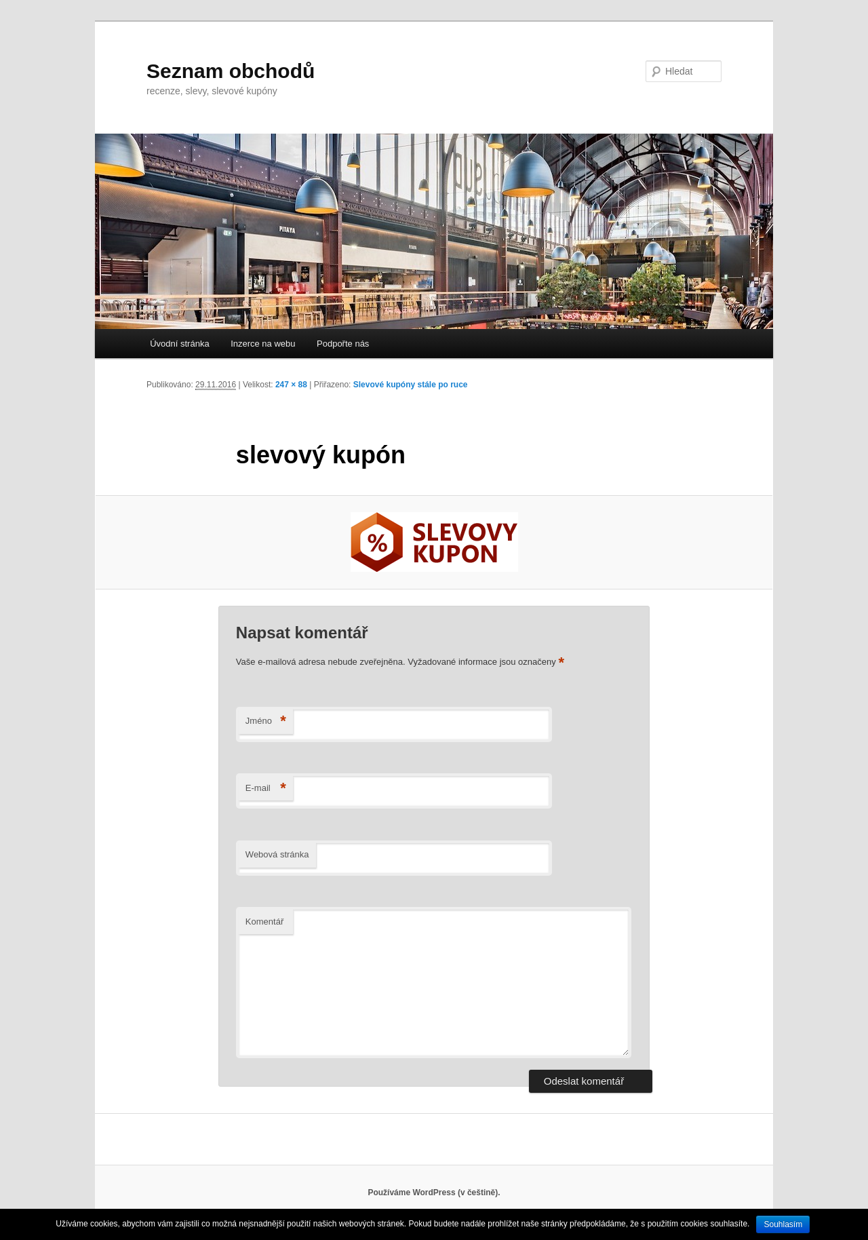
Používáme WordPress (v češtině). (434, 1192)
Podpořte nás (343, 343)
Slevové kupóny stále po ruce (410, 384)
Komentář (264, 921)
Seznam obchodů (230, 71)
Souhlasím (783, 1224)
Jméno (265, 721)
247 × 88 (291, 384)
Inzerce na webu (263, 343)
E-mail (265, 788)
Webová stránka (277, 854)
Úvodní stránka (179, 343)
